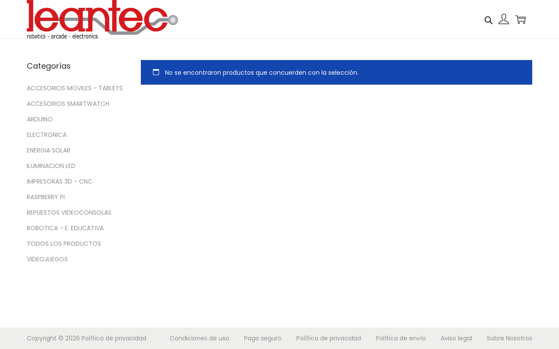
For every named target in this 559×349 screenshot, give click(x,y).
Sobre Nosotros (509, 338)
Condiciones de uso (199, 338)
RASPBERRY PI (46, 197)
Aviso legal (456, 338)
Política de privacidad (114, 338)
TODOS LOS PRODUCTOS (64, 243)
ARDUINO (40, 119)
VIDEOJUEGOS (47, 259)
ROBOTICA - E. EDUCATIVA (65, 228)
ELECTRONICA (47, 134)
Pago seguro (263, 338)
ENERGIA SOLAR (48, 150)
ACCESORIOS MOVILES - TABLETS (75, 88)
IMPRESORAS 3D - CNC (59, 181)
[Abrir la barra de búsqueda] (488, 19)
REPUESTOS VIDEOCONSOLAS (69, 212)
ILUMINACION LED (51, 166)
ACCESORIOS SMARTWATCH (68, 103)
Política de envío (401, 338)
